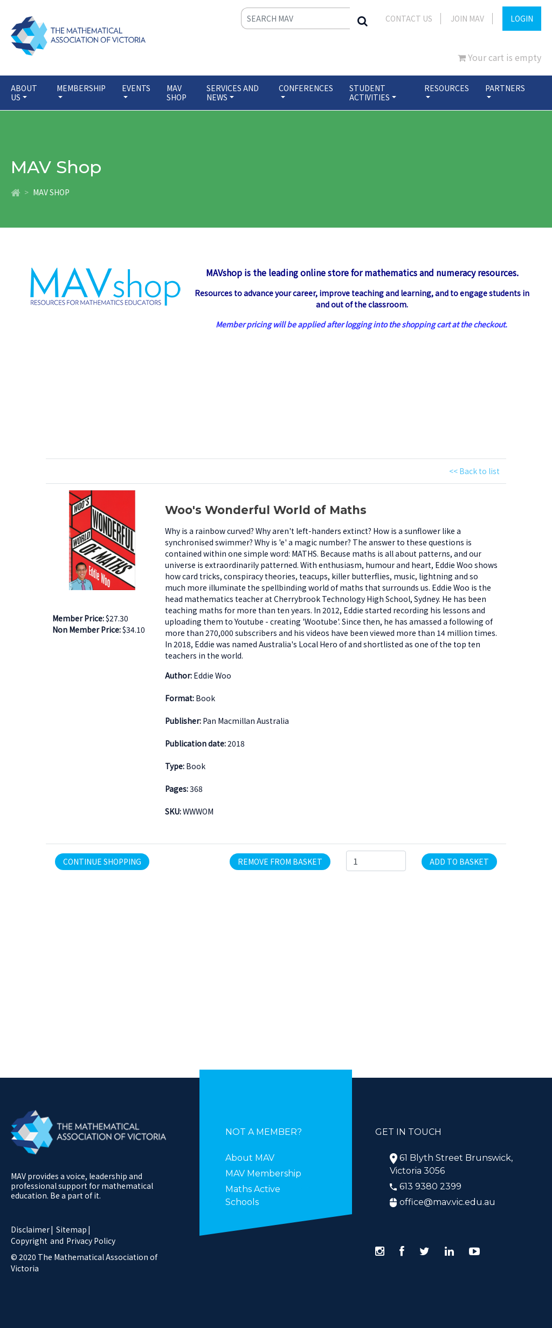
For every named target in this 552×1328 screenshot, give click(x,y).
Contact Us (408, 18)
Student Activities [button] (369, 92)
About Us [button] (24, 92)
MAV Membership (263, 1173)
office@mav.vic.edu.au (447, 1202)
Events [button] (136, 88)
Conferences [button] (306, 88)
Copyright (29, 1240)
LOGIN (521, 18)
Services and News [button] (232, 92)
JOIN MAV (467, 18)
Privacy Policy (90, 1240)
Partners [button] (505, 88)
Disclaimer (32, 1229)
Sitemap (71, 1229)
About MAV (249, 1158)
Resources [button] (446, 88)
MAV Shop (177, 92)
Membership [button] (81, 88)
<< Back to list (474, 471)
